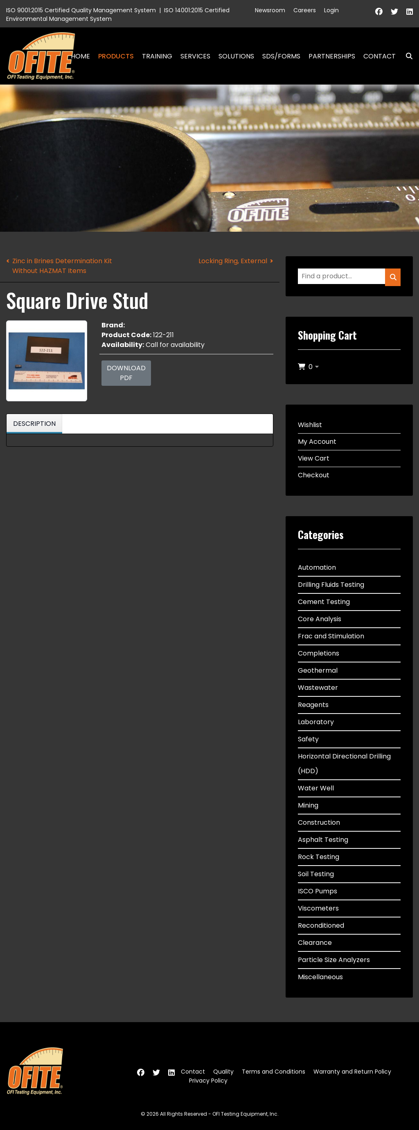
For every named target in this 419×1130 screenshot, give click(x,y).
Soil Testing (316, 874)
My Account (317, 441)
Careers (304, 10)
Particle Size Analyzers (334, 959)
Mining (308, 805)
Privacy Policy (208, 1080)
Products (116, 56)
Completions (318, 653)
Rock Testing (318, 856)
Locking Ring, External (232, 261)
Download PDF (126, 373)
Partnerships (332, 56)
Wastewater (318, 687)
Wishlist (310, 425)
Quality (223, 1071)
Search (406, 56)
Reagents (313, 704)
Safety (308, 739)
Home (80, 56)
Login (331, 10)
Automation (317, 567)
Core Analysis (319, 619)
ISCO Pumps (317, 891)
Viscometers (318, 908)
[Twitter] (394, 12)
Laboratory (316, 722)
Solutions (236, 56)
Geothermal (318, 670)
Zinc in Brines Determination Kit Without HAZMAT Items (62, 265)
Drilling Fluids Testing (331, 584)
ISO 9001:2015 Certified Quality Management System (81, 10)
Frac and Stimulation (331, 636)
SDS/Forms (281, 56)
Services (195, 56)
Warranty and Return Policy (352, 1071)
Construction (319, 822)
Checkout (313, 475)
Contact (379, 56)
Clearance (315, 942)
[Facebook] (379, 12)
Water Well (316, 788)
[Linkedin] (409, 12)
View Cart (313, 458)
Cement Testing (324, 601)
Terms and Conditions (273, 1071)
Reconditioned (321, 925)
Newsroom (270, 10)
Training (157, 56)
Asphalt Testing (323, 839)
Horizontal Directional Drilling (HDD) (344, 764)
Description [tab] (34, 423)
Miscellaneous (320, 977)
